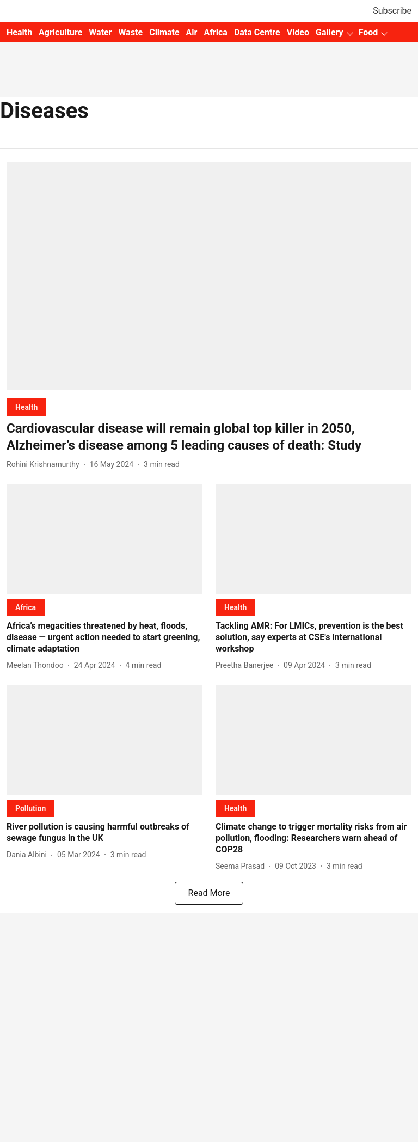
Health (19, 32)
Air (192, 32)
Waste (131, 32)
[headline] (209, 437)
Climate (164, 32)
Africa (215, 32)
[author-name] (45, 464)
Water (100, 32)
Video (298, 32)
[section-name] (26, 407)
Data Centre (257, 32)
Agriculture (60, 32)
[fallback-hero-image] (209, 276)
